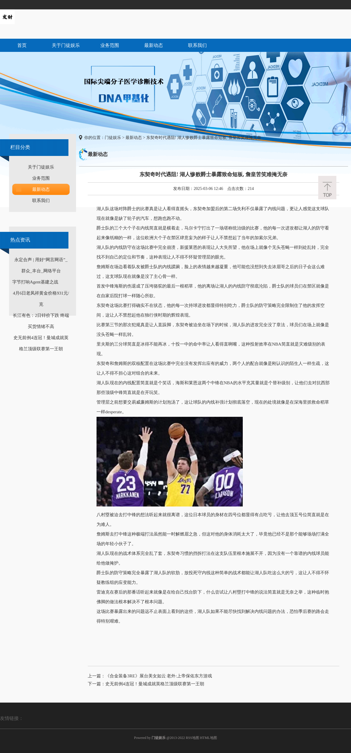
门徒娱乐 (113, 137)
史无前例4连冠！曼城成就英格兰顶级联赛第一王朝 (154, 683)
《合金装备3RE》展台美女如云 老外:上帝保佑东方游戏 (158, 676)
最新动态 (153, 45)
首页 (22, 45)
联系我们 (197, 45)
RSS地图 (192, 738)
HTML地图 (208, 738)
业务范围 (109, 45)
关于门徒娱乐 (66, 45)
